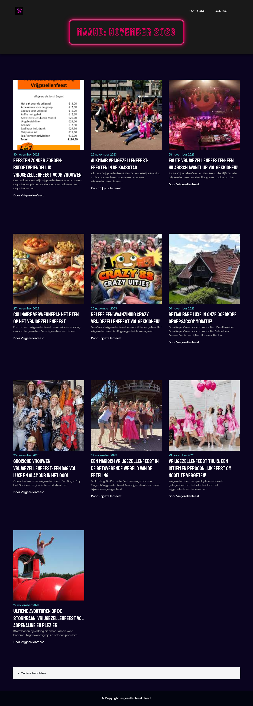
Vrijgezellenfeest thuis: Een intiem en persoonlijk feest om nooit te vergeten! (200, 468)
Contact (222, 11)
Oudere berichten (33, 673)
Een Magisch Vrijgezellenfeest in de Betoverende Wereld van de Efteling (125, 468)
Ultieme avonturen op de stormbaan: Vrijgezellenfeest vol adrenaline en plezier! (48, 618)
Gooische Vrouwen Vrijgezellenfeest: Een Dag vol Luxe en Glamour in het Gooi (44, 468)
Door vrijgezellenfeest (28, 195)
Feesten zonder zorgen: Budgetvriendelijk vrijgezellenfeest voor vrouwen (47, 167)
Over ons (197, 11)
